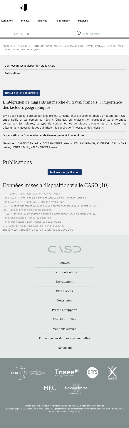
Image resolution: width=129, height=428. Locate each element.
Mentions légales (64, 329)
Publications (63, 20)
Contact (64, 263)
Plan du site (64, 348)
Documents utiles (64, 272)
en (16, 33)
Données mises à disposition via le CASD (30, 65)
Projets (25, 20)
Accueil (8, 45)
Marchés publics (64, 319)
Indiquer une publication (64, 172)
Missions (83, 20)
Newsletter (64, 301)
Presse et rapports (64, 310)
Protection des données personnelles (64, 338)
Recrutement (64, 282)
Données (42, 20)
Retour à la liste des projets (21, 92)
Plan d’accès (64, 291)
